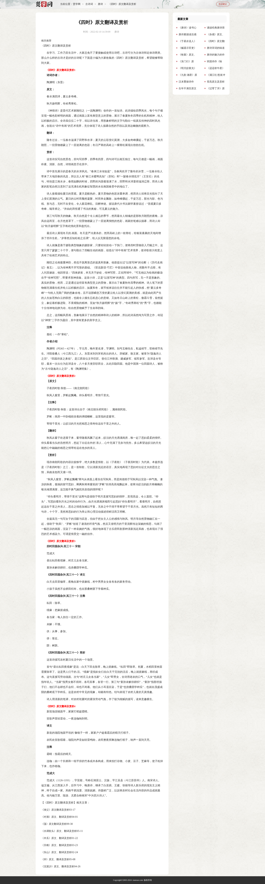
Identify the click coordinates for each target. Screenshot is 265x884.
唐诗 (100, 4)
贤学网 (76, 4)
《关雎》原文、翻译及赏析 (56, 845)
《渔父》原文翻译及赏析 (55, 809)
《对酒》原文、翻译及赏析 (56, 816)
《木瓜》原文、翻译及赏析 (56, 838)
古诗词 (89, 4)
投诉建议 (223, 4)
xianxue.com (137, 880)
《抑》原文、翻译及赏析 (55, 859)
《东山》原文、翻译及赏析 (56, 852)
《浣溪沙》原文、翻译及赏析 (57, 866)
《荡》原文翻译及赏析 (54, 824)
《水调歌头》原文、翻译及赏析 (59, 831)
